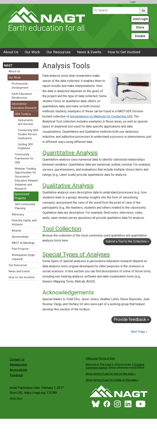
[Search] (116, 10)
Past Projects (20, 249)
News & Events (89, 52)
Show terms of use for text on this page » (111, 373)
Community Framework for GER (24, 158)
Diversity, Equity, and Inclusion (24, 222)
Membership (18, 365)
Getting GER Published (25, 146)
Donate (140, 36)
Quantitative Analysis (70, 152)
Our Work (32, 52)
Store (140, 27)
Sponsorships (20, 236)
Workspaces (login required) (23, 257)
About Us (10, 52)
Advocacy (18, 214)
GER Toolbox (23, 114)
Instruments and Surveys (25, 122)
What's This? (16, 398)
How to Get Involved (124, 52)
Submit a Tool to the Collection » (127, 241)
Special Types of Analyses (76, 254)
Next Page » (138, 331)
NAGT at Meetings (23, 243)
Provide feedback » (131, 319)
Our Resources (58, 52)
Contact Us (17, 359)
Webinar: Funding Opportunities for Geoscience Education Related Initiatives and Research (26, 178)
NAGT (8, 65)
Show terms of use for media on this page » (112, 380)
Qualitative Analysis (68, 185)
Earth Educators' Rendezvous (22, 96)
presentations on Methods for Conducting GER (101, 116)
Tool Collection (61, 228)
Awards (16, 230)
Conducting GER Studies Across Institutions (28, 134)
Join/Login (140, 19)
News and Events (19, 271)
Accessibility (18, 370)
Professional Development (20, 85)
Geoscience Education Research (24, 106)
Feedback (16, 375)
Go (143, 10)
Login (133, 2)
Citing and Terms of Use (100, 358)
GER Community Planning (25, 206)
